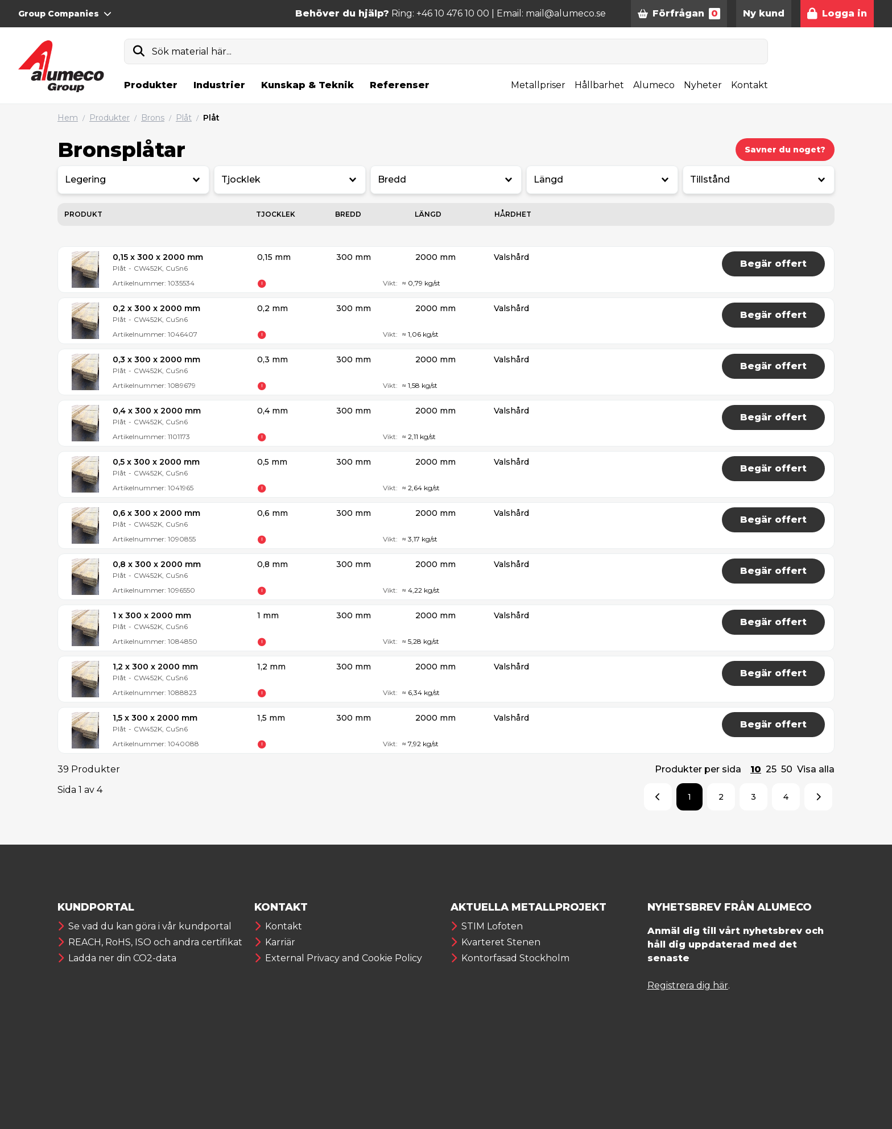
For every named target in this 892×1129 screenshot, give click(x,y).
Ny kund (763, 13)
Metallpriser (538, 85)
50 (786, 769)
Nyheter (703, 85)
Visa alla (816, 769)
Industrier (219, 85)
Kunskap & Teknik (307, 85)
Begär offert (773, 263)
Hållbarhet (599, 85)
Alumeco (654, 85)
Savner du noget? (785, 149)
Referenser (400, 85)
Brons (152, 118)
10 (755, 769)
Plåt (184, 118)
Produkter (150, 85)
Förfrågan (679, 13)
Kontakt (749, 85)
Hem (67, 118)
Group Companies (65, 14)
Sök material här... (192, 51)
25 (771, 769)
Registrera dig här (687, 985)
